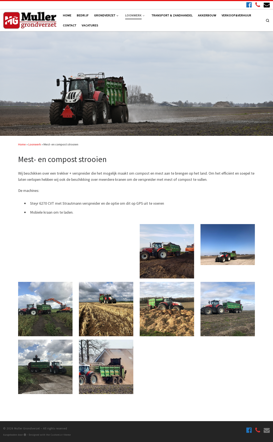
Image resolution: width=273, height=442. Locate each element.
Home (22, 144)
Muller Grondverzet (27, 428)
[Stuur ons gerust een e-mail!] (267, 5)
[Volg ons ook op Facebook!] (249, 5)
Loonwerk (34, 144)
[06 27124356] (257, 5)
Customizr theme (61, 434)
